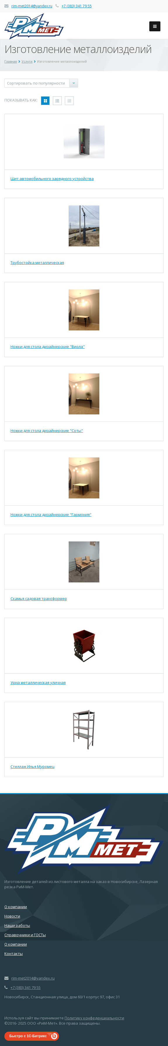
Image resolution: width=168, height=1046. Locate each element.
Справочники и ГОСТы (25, 934)
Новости (12, 916)
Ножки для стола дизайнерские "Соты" (47, 430)
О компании (15, 906)
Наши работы (17, 925)
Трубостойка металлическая (37, 262)
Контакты (13, 953)
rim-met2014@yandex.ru (31, 6)
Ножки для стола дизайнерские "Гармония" (51, 514)
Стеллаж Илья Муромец (32, 766)
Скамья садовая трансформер (39, 598)
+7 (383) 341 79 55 (77, 6)
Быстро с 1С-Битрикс (28, 1036)
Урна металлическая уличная (38, 682)
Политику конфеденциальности (94, 1018)
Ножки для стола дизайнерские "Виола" (48, 346)
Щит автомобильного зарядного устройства (52, 178)
